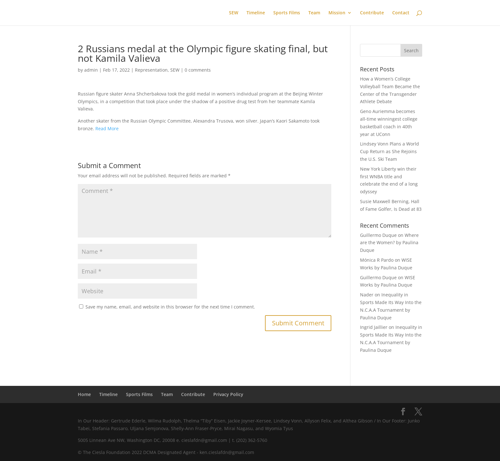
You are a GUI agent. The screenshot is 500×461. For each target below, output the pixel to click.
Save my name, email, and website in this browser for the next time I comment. (170, 307)
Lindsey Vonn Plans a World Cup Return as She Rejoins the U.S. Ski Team (389, 151)
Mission (336, 13)
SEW (233, 13)
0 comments (198, 70)
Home (84, 394)
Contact (400, 13)
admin (91, 70)
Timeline (255, 13)
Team (314, 13)
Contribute (372, 13)
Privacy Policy (228, 394)
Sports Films (286, 13)
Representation (151, 70)
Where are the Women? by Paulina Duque (389, 242)
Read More (107, 128)
